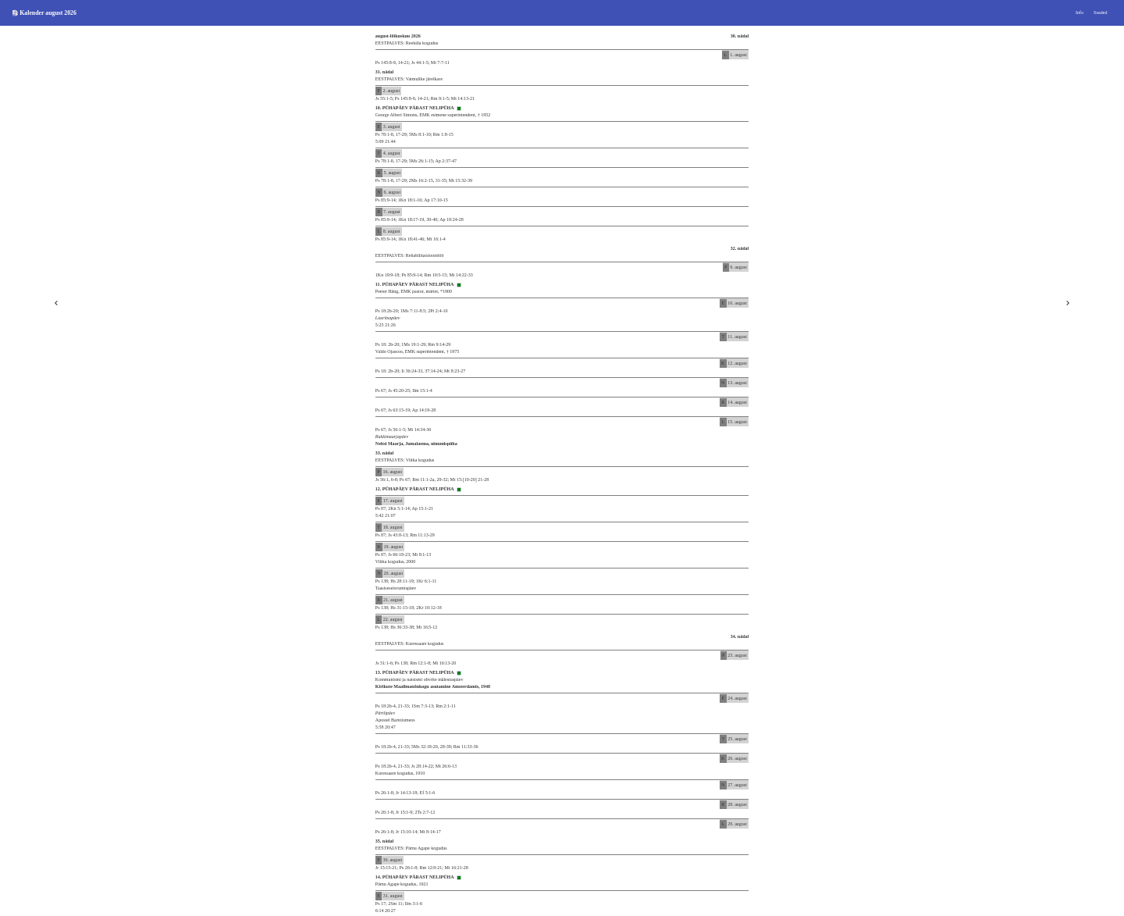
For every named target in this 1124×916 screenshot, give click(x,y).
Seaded (1100, 12)
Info (1079, 12)
